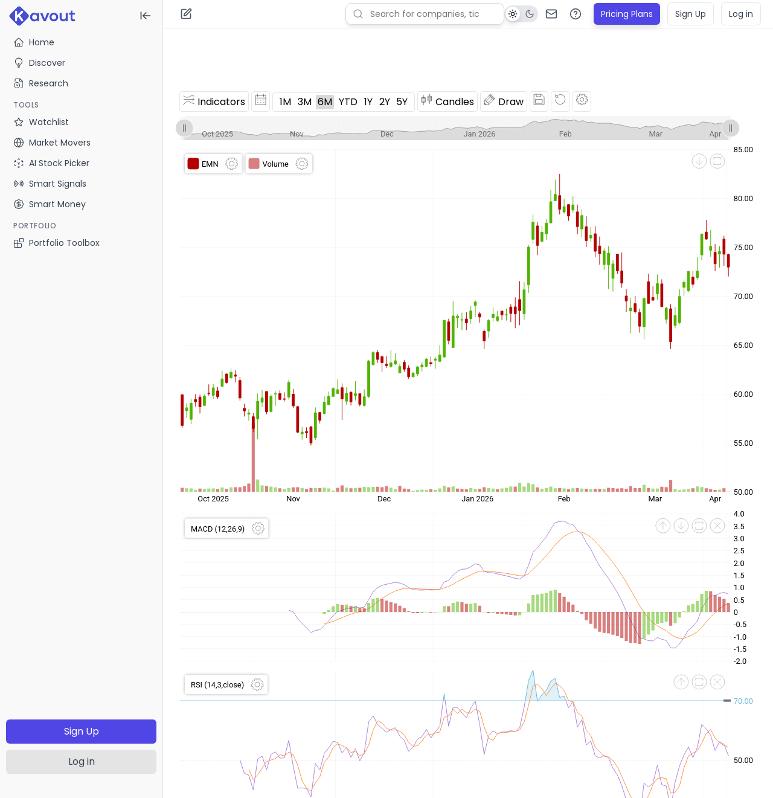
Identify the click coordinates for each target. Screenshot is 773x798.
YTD (348, 102)
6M (325, 102)
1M (285, 102)
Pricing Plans (627, 14)
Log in (81, 761)
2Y (384, 102)
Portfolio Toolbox (56, 243)
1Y (368, 102)
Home (33, 42)
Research (40, 83)
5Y (402, 102)
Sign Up (81, 731)
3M (305, 102)
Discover (39, 63)
